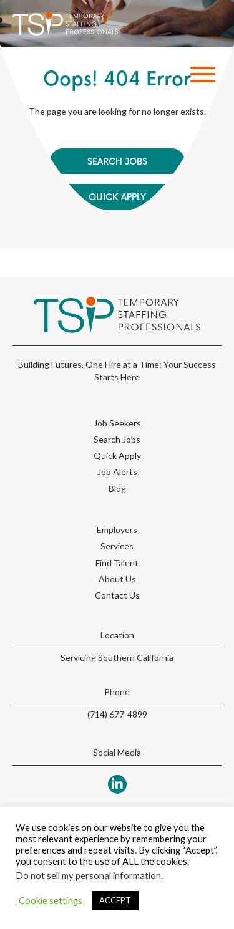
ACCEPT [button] (115, 900)
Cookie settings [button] (50, 900)
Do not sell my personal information (88, 875)
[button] (200, 74)
